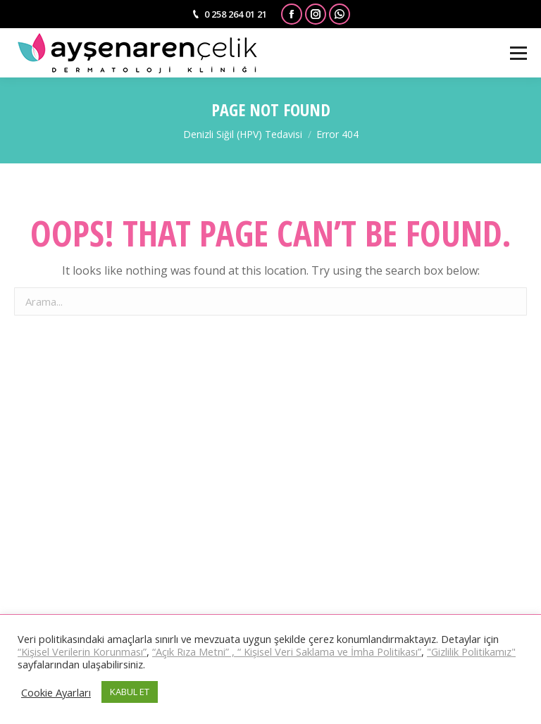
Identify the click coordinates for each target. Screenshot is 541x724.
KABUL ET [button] (129, 691)
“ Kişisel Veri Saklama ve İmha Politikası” (329, 651)
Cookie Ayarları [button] (56, 692)
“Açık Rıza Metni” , (194, 651)
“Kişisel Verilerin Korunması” (82, 651)
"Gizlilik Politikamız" (471, 651)
